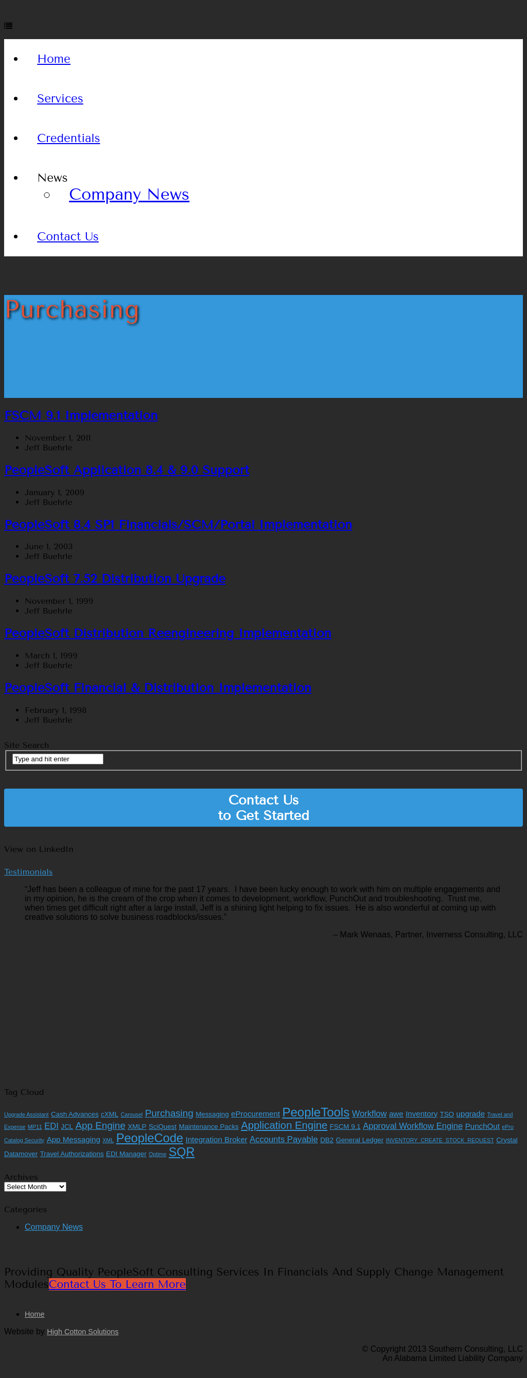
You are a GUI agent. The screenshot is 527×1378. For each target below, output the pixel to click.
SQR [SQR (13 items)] (182, 1152)
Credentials (68, 138)
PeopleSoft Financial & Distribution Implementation (157, 688)
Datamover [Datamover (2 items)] (21, 1154)
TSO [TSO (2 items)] (447, 1114)
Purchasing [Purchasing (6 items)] (169, 1113)
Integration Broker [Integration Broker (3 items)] (216, 1139)
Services (60, 99)
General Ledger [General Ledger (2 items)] (360, 1140)
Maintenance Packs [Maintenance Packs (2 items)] (208, 1126)
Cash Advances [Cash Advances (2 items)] (75, 1114)
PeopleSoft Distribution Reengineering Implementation (167, 633)
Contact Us (68, 236)
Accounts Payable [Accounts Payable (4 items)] (284, 1139)
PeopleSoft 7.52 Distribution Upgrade (114, 578)
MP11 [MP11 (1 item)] (35, 1127)
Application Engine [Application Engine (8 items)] (284, 1125)
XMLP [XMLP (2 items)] (137, 1126)
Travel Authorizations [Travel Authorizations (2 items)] (72, 1154)
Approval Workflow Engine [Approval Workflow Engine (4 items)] (413, 1126)
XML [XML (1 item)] (108, 1140)
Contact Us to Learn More (117, 1284)
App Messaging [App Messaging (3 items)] (73, 1139)
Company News (129, 194)
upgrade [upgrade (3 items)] (470, 1113)
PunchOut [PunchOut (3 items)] (482, 1126)
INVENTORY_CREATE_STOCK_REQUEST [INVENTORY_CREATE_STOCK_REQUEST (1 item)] (440, 1140)
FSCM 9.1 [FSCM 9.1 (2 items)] (345, 1126)
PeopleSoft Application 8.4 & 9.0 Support (126, 470)
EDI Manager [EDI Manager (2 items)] (126, 1154)
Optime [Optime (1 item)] (157, 1154)
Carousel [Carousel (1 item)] (132, 1114)
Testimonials (28, 872)
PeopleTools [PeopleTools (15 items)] (315, 1112)
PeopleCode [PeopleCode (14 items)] (149, 1138)
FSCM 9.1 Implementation (80, 415)
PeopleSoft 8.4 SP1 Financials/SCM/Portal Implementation (178, 524)
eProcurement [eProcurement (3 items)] (255, 1113)
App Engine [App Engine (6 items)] (100, 1125)
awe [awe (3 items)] (396, 1113)
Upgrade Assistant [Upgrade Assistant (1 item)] (26, 1114)
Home (54, 59)
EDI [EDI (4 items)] (51, 1126)
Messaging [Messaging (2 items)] (212, 1114)
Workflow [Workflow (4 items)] (369, 1114)
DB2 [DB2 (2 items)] (326, 1140)
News (52, 178)
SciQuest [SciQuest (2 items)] (163, 1126)
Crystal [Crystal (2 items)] (506, 1140)
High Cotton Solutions (82, 1332)
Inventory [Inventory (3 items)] (421, 1113)
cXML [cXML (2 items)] (109, 1114)
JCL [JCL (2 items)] (67, 1126)
